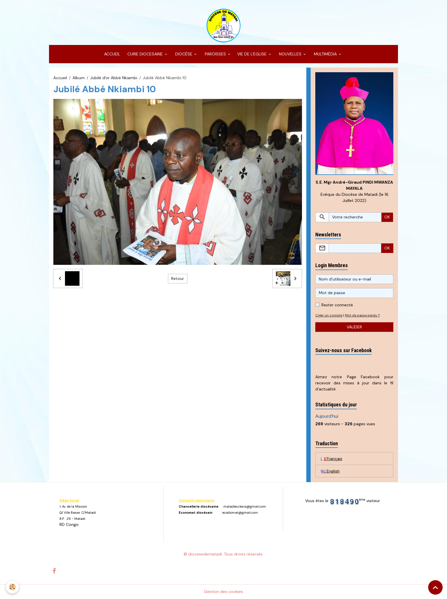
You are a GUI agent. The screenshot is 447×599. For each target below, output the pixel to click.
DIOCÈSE (183, 54)
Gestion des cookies (223, 591)
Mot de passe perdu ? (362, 315)
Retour (177, 278)
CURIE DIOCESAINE (145, 54)
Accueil (60, 77)
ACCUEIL (111, 54)
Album (79, 77)
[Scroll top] (435, 587)
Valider (354, 327)
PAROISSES (215, 54)
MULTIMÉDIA (325, 54)
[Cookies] (12, 586)
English (330, 471)
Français (331, 458)
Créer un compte (328, 315)
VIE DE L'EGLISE (252, 54)
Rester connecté (337, 304)
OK (387, 217)
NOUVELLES (290, 54)
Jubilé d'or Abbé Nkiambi (113, 77)
